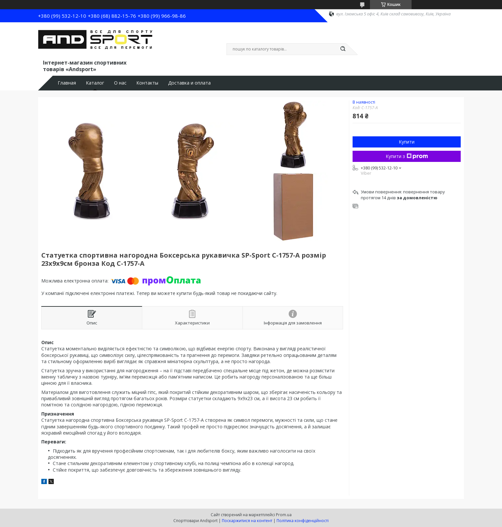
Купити (407, 142)
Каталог (95, 83)
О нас (120, 83)
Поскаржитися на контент (247, 520)
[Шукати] (342, 49)
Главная (67, 83)
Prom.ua (284, 514)
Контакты (147, 83)
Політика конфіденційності (303, 520)
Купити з (407, 156)
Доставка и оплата (189, 83)
